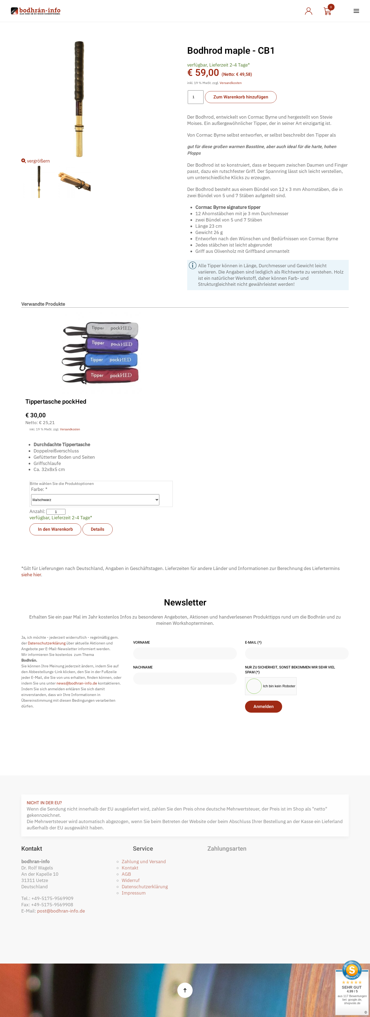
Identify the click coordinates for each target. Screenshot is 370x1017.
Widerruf (131, 880)
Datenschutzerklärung (46, 643)
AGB (126, 874)
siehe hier (31, 575)
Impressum (134, 893)
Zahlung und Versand (144, 862)
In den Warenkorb (55, 529)
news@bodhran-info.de (76, 683)
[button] (356, 11)
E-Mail (253, 642)
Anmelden (263, 707)
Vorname (141, 642)
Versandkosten (231, 83)
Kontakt (130, 868)
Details (97, 529)
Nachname (143, 667)
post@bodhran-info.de (61, 911)
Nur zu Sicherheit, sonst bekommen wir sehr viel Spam (290, 670)
